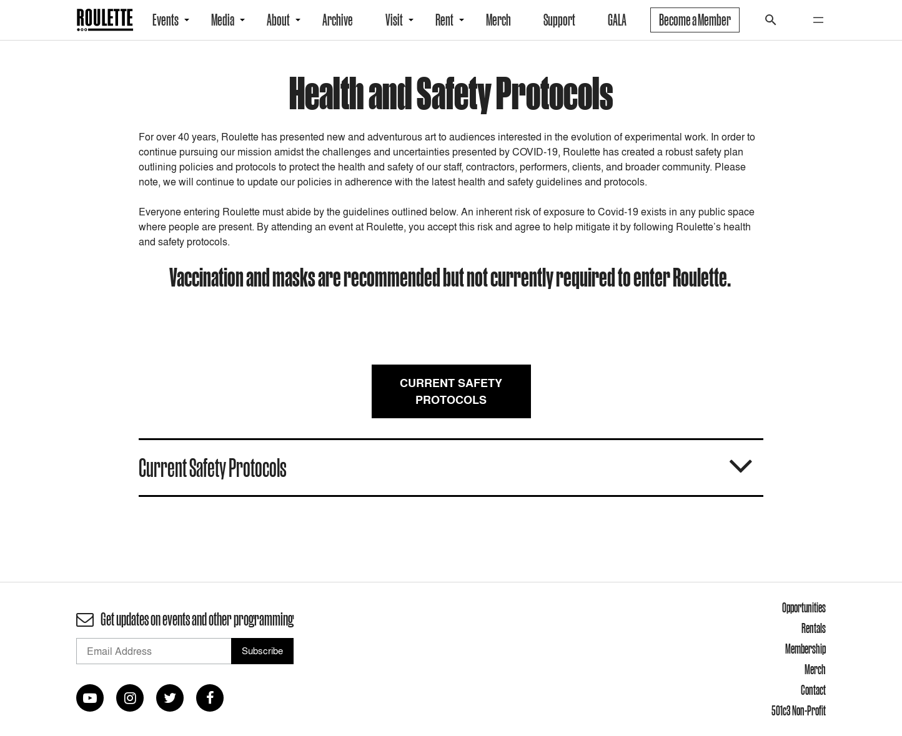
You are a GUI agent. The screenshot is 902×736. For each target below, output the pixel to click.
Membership (805, 648)
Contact (813, 690)
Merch (498, 20)
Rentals (813, 628)
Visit (394, 20)
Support (559, 20)
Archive (337, 20)
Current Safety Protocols (451, 391)
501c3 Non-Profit (798, 710)
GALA (617, 20)
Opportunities (804, 607)
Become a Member (695, 20)
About (278, 20)
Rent (444, 20)
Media (222, 20)
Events (165, 20)
